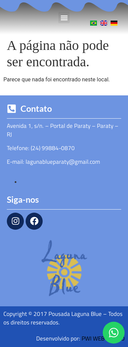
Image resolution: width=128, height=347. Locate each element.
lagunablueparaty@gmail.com (63, 161)
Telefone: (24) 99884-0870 (41, 148)
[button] (64, 17)
